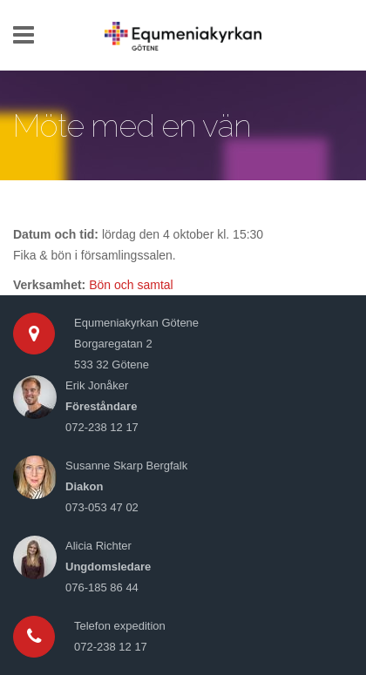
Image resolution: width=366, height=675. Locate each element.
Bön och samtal (131, 285)
